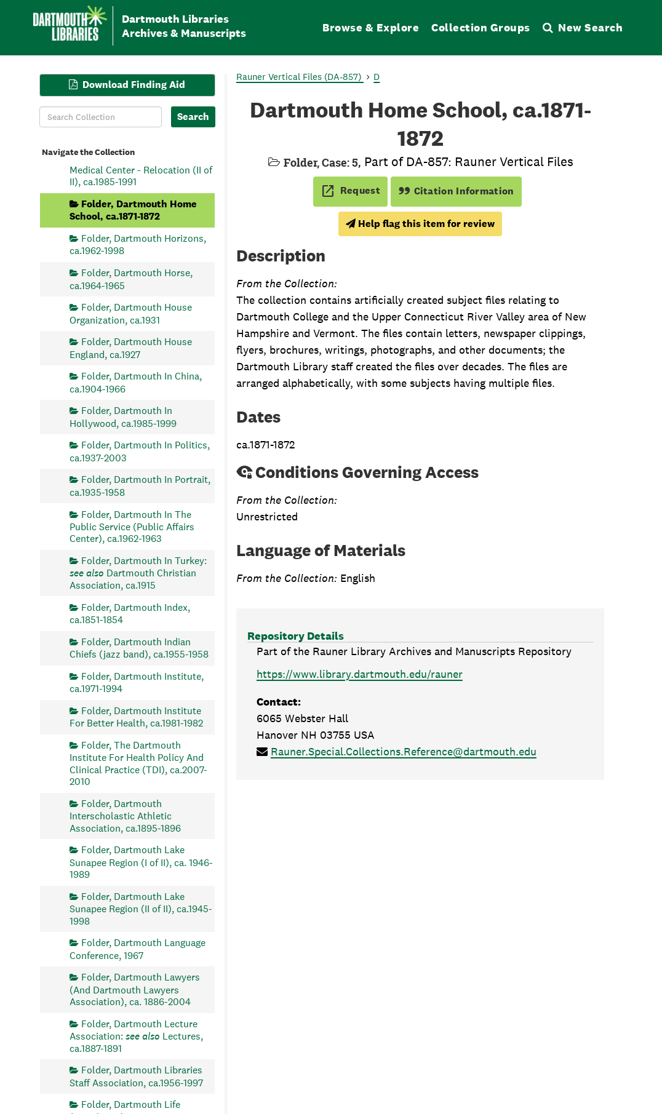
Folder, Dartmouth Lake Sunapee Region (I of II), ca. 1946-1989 (141, 862)
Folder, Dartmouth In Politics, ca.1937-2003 (140, 451)
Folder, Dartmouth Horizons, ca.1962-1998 (138, 244)
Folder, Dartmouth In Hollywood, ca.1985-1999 (123, 416)
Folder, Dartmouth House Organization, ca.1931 (131, 313)
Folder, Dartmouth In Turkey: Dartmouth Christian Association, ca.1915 (138, 573)
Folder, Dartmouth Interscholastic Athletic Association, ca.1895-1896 (125, 815)
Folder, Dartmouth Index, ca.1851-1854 (130, 613)
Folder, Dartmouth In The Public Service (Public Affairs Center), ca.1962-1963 (132, 526)
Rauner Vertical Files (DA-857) (300, 76)
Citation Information (456, 191)
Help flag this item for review (420, 223)
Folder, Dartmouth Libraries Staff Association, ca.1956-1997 (136, 1076)
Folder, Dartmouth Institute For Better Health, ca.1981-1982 (136, 716)
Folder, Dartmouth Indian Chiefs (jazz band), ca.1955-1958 (139, 647)
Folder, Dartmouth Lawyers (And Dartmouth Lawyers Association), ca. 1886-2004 (135, 989)
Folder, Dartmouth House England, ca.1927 (131, 347)
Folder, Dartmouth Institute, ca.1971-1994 (137, 681)
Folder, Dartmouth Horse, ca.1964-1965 (131, 279)
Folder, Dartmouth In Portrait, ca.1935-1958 (140, 485)
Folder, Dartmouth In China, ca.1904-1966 (136, 382)
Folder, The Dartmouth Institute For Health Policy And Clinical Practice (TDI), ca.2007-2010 (138, 762)
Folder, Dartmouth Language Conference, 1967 (137, 948)
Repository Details (295, 636)
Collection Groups (480, 27)
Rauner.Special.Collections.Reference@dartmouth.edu (403, 751)
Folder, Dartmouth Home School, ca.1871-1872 (133, 209)
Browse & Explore (370, 27)
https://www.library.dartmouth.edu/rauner (360, 674)
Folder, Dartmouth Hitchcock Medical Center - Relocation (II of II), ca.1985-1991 (141, 169)
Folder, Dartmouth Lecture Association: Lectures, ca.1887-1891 (136, 1035)
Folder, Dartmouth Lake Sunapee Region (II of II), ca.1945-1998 (141, 908)
